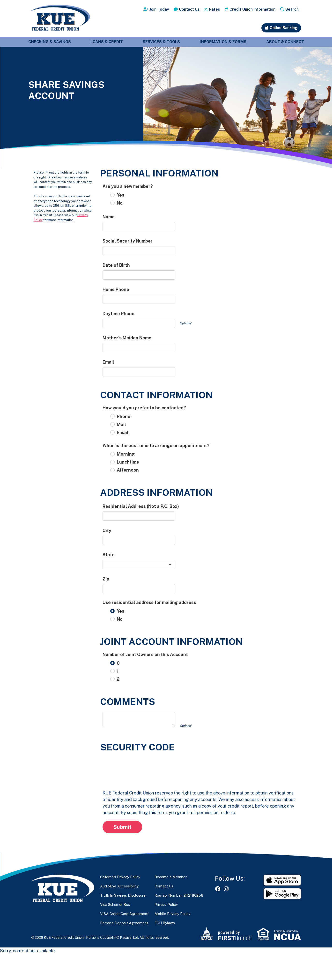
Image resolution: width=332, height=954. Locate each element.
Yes (120, 195)
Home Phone (116, 289)
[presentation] (139, 767)
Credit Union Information (252, 9)
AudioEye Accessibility (119, 886)
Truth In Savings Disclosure (123, 895)
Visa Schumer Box (115, 904)
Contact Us (189, 9)
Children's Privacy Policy (120, 877)
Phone (123, 416)
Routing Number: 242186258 (179, 895)
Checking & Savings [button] (49, 41)
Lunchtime (128, 462)
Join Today (159, 9)
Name (109, 216)
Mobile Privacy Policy (172, 914)
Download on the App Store (282, 880)
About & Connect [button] (285, 41)
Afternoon (128, 470)
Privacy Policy (166, 904)
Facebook (217, 889)
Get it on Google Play (282, 893)
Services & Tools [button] (161, 41)
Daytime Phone (118, 313)
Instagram (226, 889)
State (109, 554)
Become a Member (171, 877)
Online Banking (283, 27)
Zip (106, 578)
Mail (121, 424)
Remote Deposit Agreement (124, 923)
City (107, 530)
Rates (214, 9)
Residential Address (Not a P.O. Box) (141, 506)
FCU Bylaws (165, 923)
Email (108, 362)
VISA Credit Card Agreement (124, 914)
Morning (126, 454)
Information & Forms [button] (223, 41)
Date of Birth (116, 265)
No (120, 203)
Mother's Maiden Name (127, 337)
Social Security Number (128, 241)
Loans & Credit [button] (106, 41)
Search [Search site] (292, 9)
